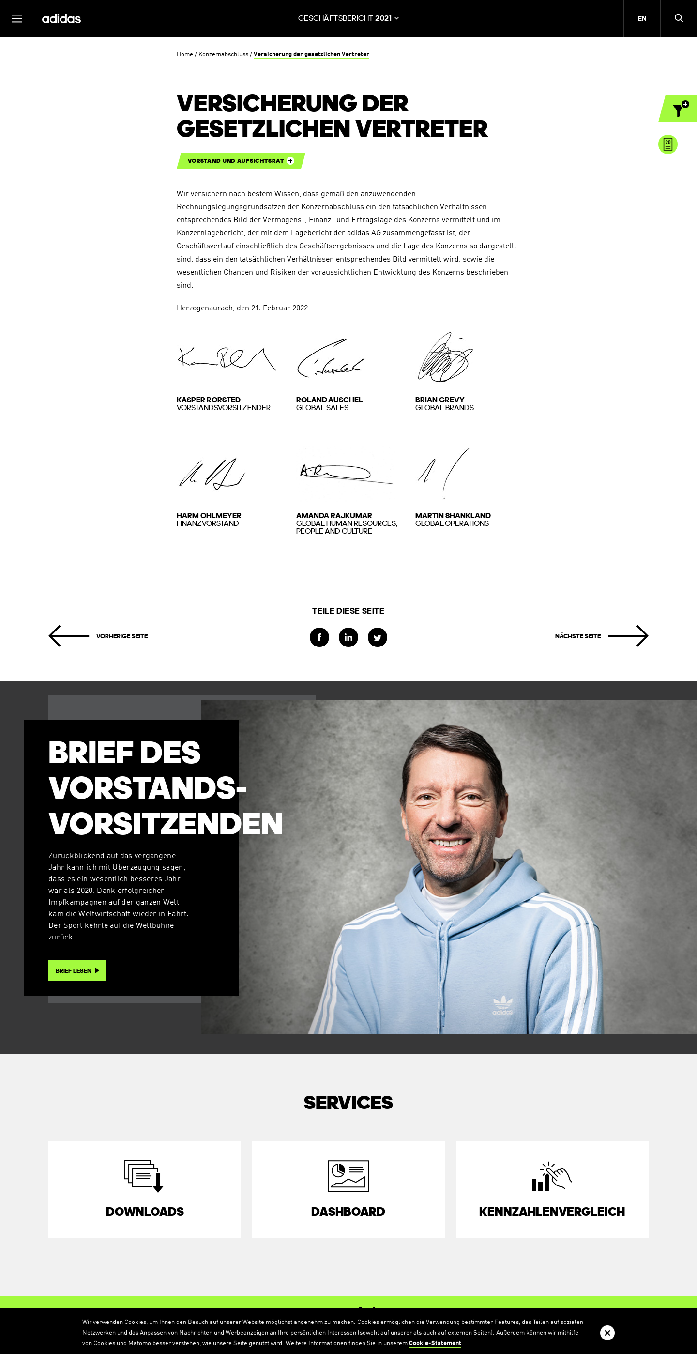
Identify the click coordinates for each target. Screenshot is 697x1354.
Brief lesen (73, 970)
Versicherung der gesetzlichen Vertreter (311, 54)
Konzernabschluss (223, 54)
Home (185, 54)
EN (642, 18)
